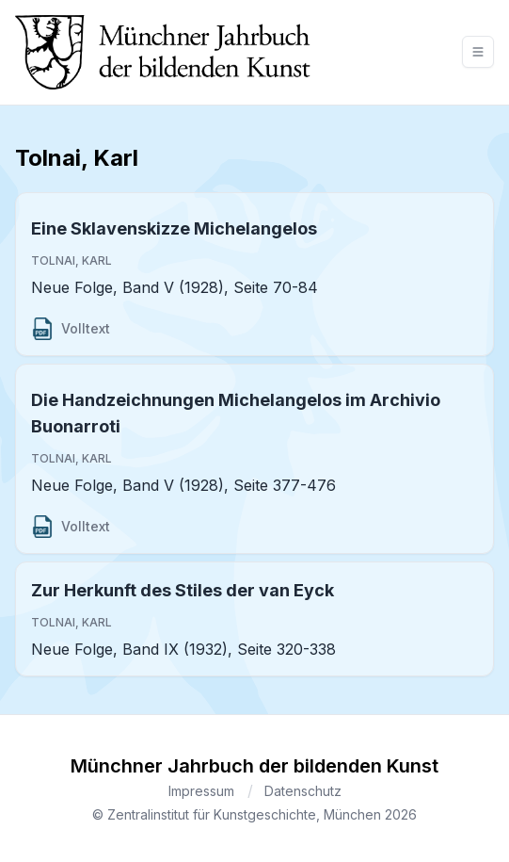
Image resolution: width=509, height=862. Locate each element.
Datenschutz (303, 791)
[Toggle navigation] (478, 52)
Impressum (201, 791)
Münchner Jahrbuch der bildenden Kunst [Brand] (254, 766)
